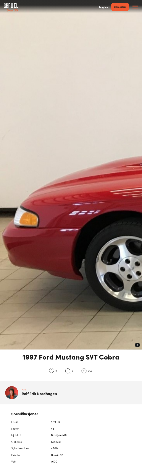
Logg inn (103, 6)
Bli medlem (120, 6)
